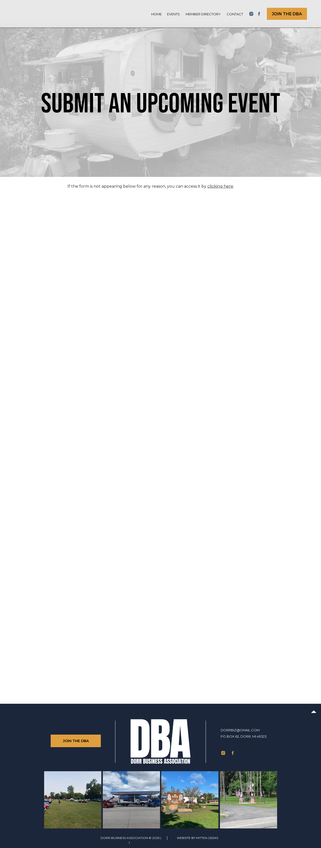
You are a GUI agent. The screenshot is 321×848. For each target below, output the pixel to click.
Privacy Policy (143, 842)
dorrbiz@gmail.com (240, 730)
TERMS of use (117, 842)
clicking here (220, 186)
